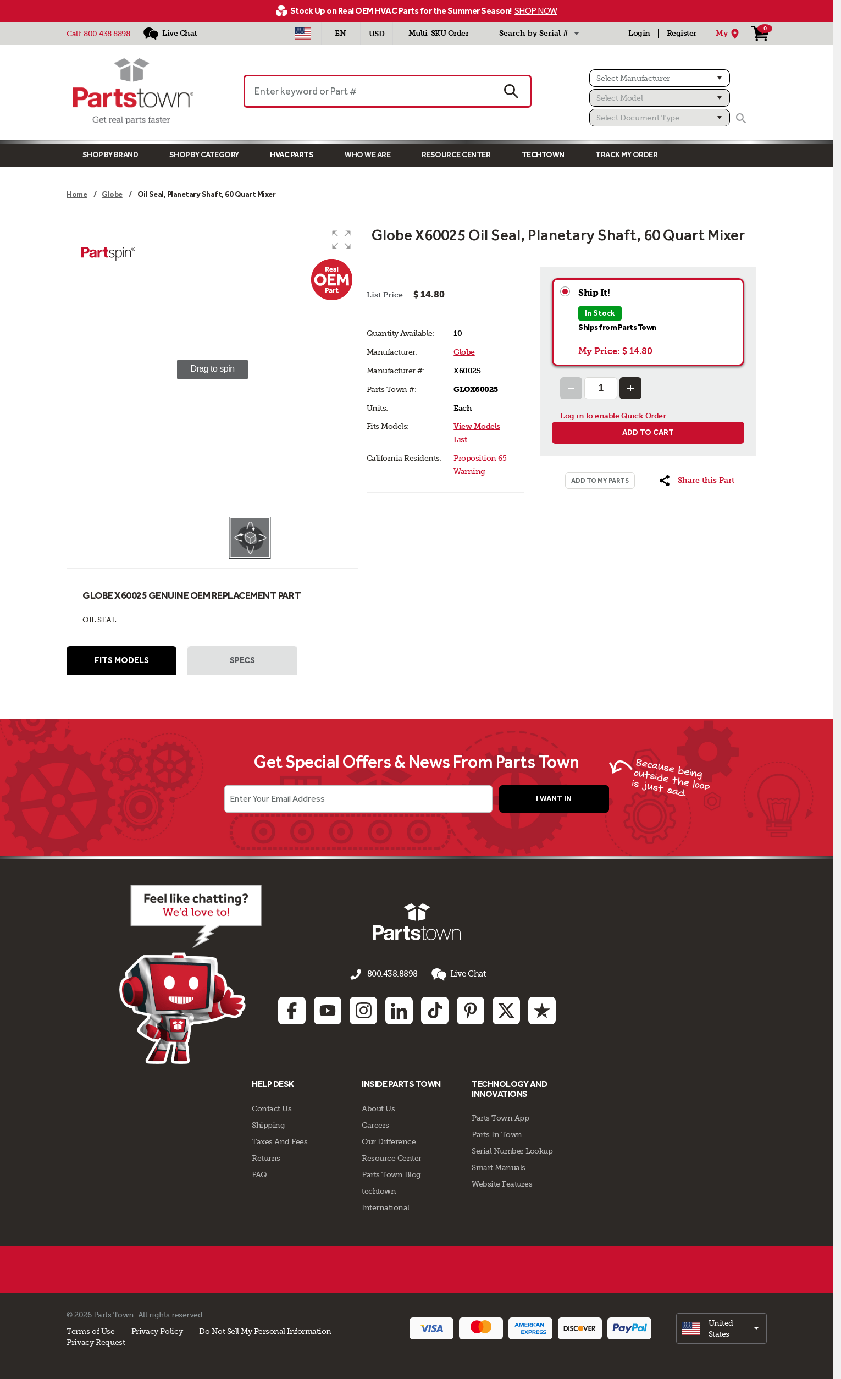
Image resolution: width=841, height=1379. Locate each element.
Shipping (268, 1123)
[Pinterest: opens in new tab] (470, 1009)
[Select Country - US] (303, 33)
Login (639, 33)
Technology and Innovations (509, 1088)
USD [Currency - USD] (377, 33)
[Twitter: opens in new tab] (506, 1009)
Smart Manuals (498, 1166)
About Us (378, 1106)
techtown (379, 1189)
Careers (375, 1123)
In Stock (600, 313)
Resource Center (456, 154)
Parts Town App (500, 1116)
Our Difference (389, 1139)
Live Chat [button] (455, 975)
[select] (721, 1326)
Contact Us (271, 1106)
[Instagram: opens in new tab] (363, 1009)
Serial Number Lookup (512, 1149)
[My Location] (729, 33)
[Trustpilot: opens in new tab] (542, 1009)
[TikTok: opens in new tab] (435, 1009)
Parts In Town (497, 1133)
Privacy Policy (157, 1329)
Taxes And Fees (279, 1139)
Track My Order (626, 154)
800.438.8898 (107, 33)
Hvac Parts (291, 154)
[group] (212, 369)
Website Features (502, 1182)
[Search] (741, 118)
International (386, 1205)
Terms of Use (90, 1329)
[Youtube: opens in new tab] (327, 1009)
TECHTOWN (543, 154)
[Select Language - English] (341, 33)
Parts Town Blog (391, 1172)
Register (681, 33)
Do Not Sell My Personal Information (265, 1329)
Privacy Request (96, 1340)
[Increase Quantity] (630, 388)
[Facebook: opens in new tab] (292, 1009)
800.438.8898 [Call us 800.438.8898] (392, 975)
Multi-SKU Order (438, 33)
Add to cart (648, 432)
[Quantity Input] (600, 388)
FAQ (259, 1172)
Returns (266, 1156)
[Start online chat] (176, 975)
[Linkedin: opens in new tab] (399, 1009)
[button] (341, 239)
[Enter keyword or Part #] (368, 91)
